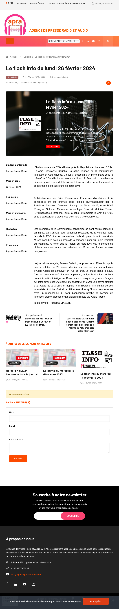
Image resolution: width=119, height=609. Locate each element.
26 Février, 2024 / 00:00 (34, 77)
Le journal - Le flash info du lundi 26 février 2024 (47, 56)
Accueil (13, 56)
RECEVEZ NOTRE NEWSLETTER (63, 41)
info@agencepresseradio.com (26, 574)
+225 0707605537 (20, 568)
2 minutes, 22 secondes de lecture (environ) (26, 82)
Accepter (95, 601)
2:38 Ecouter (52, 146)
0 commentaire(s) (59, 77)
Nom (11, 412)
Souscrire (73, 515)
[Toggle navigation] (10, 41)
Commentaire (16, 439)
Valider (18, 458)
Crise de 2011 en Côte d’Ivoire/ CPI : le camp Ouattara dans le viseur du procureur (53, 3)
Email (12, 425)
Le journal (12, 77)
